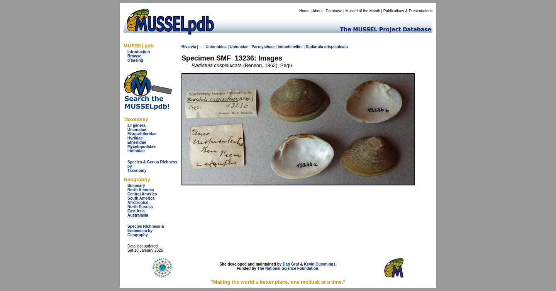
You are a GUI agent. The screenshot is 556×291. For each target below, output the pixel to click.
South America (140, 198)
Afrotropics (137, 202)
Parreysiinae (263, 47)
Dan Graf (291, 264)
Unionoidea (215, 47)
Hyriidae (134, 138)
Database (334, 11)
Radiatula (314, 47)
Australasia (137, 215)
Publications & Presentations (407, 11)
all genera (136, 125)
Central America (142, 194)
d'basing (135, 60)
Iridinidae (135, 151)
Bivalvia (188, 47)
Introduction (138, 52)
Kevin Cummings (320, 264)
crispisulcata (336, 47)
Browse (134, 56)
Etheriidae (136, 142)
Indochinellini (290, 47)
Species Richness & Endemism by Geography (145, 230)
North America (140, 190)
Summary (136, 185)
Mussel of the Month (363, 11)
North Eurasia (140, 207)
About (317, 11)
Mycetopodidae (141, 147)
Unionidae (136, 130)
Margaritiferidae (141, 134)
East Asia (136, 211)
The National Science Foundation (287, 268)
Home (304, 11)
